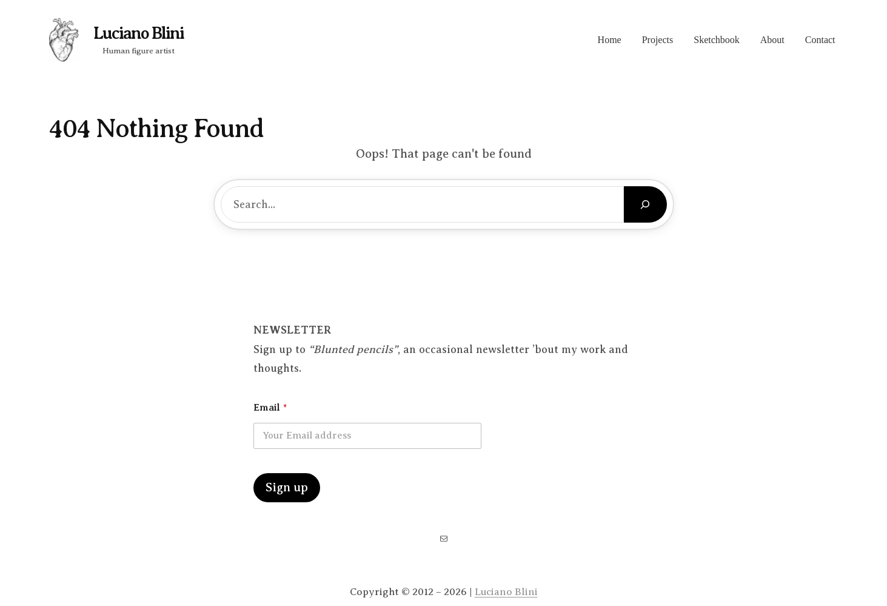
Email (270, 407)
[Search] (645, 204)
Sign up (287, 487)
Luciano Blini (138, 33)
